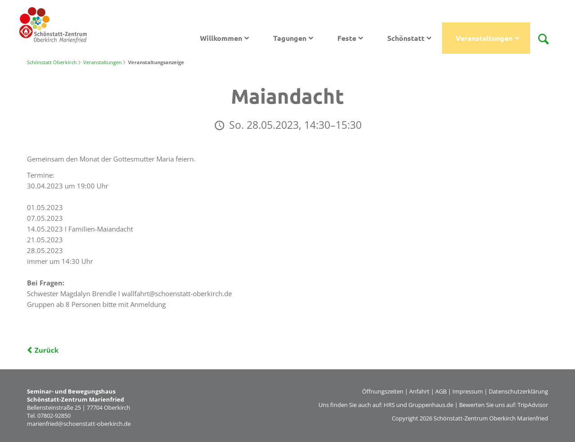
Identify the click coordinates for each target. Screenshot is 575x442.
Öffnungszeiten (382, 391)
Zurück (46, 350)
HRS (389, 405)
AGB (441, 391)
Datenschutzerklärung (518, 391)
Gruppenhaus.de (430, 405)
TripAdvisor (533, 405)
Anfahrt (419, 391)
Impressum (467, 391)
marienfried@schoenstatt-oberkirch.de (79, 424)
